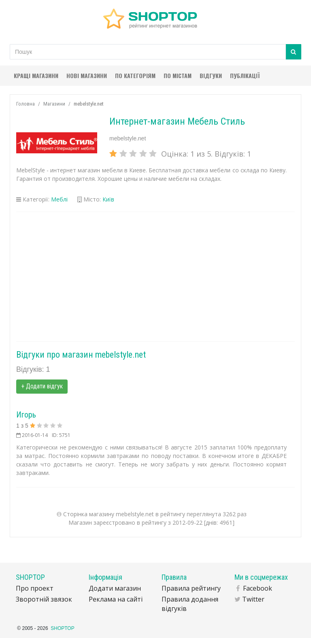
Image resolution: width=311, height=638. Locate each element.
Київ (108, 199)
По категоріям (135, 75)
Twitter (253, 599)
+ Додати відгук (42, 386)
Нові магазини (86, 75)
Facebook (257, 588)
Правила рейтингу (191, 588)
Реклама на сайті (116, 599)
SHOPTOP (62, 628)
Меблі (59, 199)
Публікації (245, 75)
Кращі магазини (36, 75)
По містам (178, 75)
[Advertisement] (155, 276)
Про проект (34, 588)
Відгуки (211, 75)
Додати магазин (115, 588)
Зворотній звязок (44, 599)
